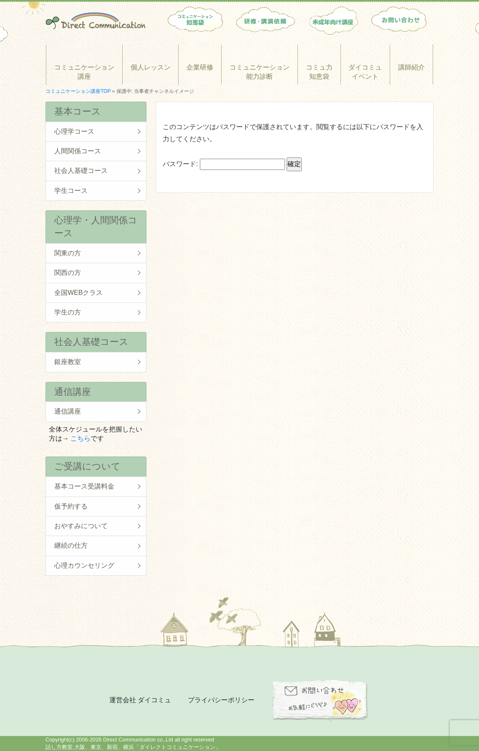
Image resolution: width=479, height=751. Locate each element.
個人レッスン (151, 67)
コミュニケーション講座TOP (78, 91)
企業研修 (200, 67)
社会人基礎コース (81, 170)
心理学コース (74, 131)
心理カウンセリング (84, 565)
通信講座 (67, 411)
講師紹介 (411, 67)
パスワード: (224, 164)
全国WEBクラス (78, 292)
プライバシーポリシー (221, 700)
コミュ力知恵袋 (319, 72)
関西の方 (67, 272)
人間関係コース (77, 151)
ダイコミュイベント (365, 72)
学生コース (71, 190)
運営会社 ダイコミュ (140, 700)
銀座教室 (67, 361)
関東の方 (67, 253)
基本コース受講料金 (84, 486)
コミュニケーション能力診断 (259, 72)
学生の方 (67, 312)
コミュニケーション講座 (84, 72)
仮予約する (71, 506)
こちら (81, 438)
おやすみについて (81, 525)
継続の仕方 (71, 545)
